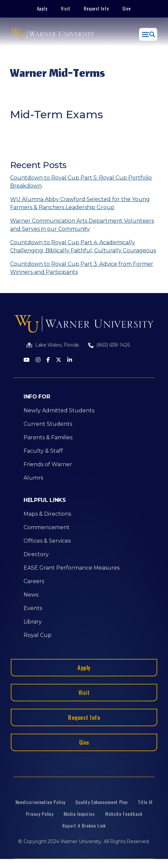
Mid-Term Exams (56, 114)
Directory (36, 554)
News (31, 595)
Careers (34, 581)
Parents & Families (48, 437)
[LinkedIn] (69, 360)
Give (127, 8)
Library (33, 621)
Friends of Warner (48, 464)
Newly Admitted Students (59, 410)
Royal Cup (38, 635)
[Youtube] (27, 360)
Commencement (47, 527)
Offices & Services (47, 541)
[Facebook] (48, 360)
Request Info (96, 8)
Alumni (33, 478)
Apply (42, 8)
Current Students (48, 424)
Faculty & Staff (43, 451)
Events (33, 608)
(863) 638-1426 (113, 345)
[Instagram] (38, 360)
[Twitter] (58, 360)
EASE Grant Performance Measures (72, 568)
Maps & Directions (47, 514)
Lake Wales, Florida (57, 345)
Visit (65, 8)
